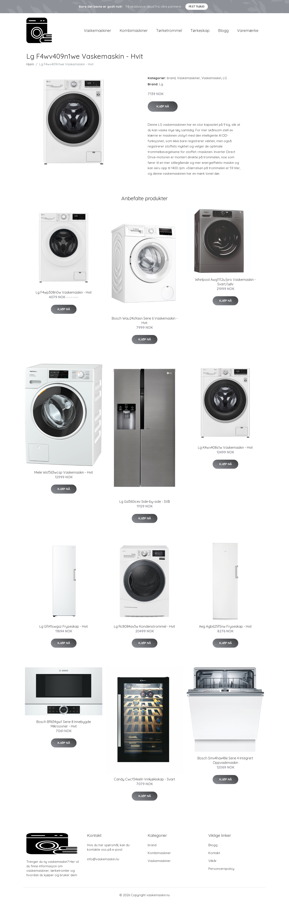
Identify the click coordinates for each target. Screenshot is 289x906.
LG (225, 82)
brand (171, 82)
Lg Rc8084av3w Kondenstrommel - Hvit (144, 630)
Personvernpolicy (221, 872)
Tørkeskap (200, 32)
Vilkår (212, 865)
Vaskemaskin (211, 82)
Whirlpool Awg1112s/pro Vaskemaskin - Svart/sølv (225, 285)
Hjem (30, 68)
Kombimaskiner (134, 32)
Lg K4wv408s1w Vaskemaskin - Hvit (225, 451)
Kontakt (214, 857)
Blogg (223, 32)
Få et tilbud (197, 6)
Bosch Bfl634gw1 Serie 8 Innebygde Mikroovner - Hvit (63, 727)
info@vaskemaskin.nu (103, 863)
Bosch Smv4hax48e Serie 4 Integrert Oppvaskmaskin (225, 764)
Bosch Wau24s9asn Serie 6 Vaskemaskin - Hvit (144, 324)
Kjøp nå (162, 110)
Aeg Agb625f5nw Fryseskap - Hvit (225, 630)
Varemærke (247, 32)
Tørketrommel (169, 32)
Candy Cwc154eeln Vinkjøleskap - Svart (144, 783)
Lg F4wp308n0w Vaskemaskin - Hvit (64, 296)
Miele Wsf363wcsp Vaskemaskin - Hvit (63, 476)
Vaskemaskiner (97, 32)
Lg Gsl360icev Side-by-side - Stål (144, 505)
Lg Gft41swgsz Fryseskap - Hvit (63, 630)
